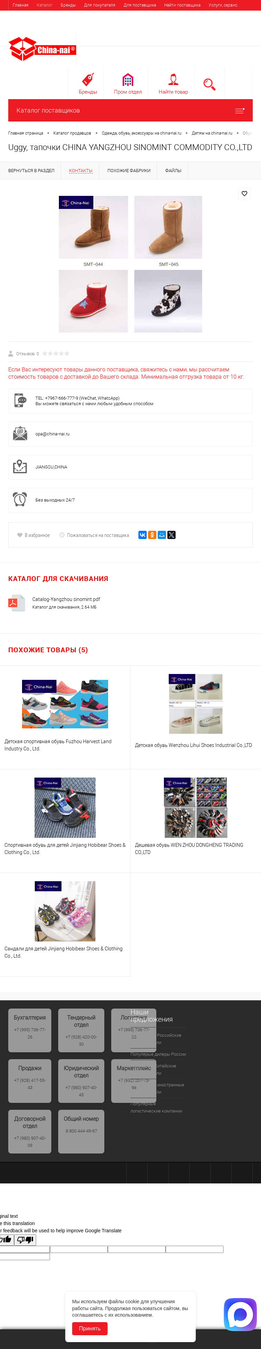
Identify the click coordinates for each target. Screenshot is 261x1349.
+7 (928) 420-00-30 (81, 1040)
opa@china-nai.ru (52, 433)
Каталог (44, 5)
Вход (209, 26)
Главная (21, 5)
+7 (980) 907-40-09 (30, 1142)
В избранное (33, 534)
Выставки (22, 15)
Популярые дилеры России (158, 1054)
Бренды (68, 5)
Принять (90, 1328)
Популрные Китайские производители (153, 1069)
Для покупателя (99, 5)
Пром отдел (128, 92)
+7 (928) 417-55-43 (30, 1084)
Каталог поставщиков (130, 110)
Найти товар (173, 92)
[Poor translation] (25, 1240)
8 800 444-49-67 (81, 1131)
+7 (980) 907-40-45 (81, 1091)
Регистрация (235, 26)
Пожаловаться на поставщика (94, 534)
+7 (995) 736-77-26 (30, 1033)
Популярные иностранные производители (157, 1088)
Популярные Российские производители (155, 1039)
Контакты (49, 15)
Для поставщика (140, 5)
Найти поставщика (182, 5)
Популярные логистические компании (156, 1107)
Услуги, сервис (223, 5)
